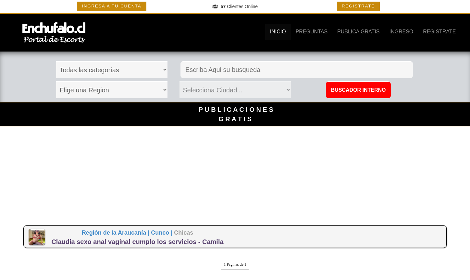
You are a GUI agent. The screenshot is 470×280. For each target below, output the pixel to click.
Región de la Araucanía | (116, 232)
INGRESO (401, 31)
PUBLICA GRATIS (358, 31)
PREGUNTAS (312, 31)
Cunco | (162, 232)
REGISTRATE (358, 6)
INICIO (278, 31)
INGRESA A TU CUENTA (111, 6)
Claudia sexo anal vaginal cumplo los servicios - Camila (137, 241)
